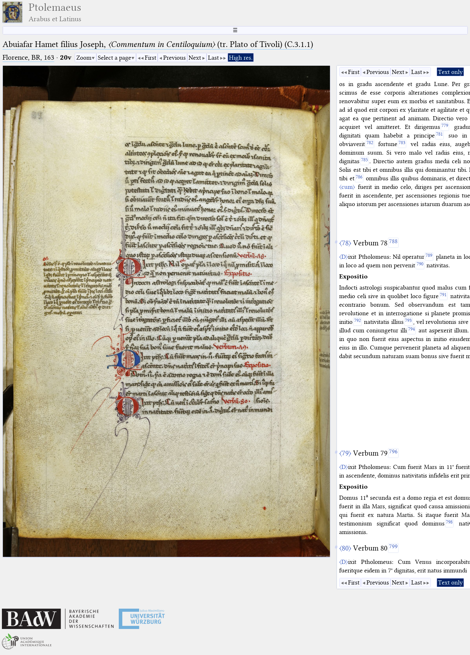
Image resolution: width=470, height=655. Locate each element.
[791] (443, 296)
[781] (439, 135)
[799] (393, 548)
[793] (408, 321)
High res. (240, 57)
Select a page (114, 57)
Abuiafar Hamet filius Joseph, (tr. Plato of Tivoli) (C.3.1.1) (158, 44)
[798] (449, 523)
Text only (450, 72)
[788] (393, 242)
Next (195, 57)
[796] (393, 453)
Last (213, 57)
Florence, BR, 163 (28, 57)
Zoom (83, 57)
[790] (420, 265)
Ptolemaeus (55, 12)
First (150, 57)
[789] (429, 256)
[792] (357, 321)
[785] (364, 161)
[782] (369, 144)
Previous (174, 57)
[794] (411, 330)
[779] (445, 126)
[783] (402, 144)
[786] (359, 178)
